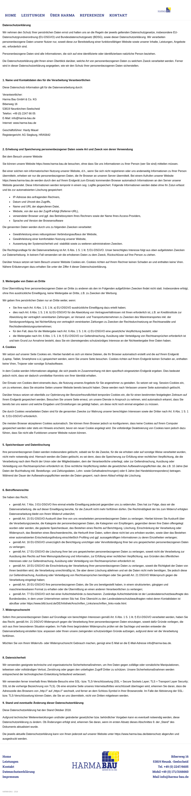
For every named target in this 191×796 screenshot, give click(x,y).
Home (7, 756)
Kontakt (8, 767)
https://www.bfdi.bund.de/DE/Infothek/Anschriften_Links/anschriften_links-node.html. (77, 603)
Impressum (11, 777)
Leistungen (10, 761)
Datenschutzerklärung (19, 772)
